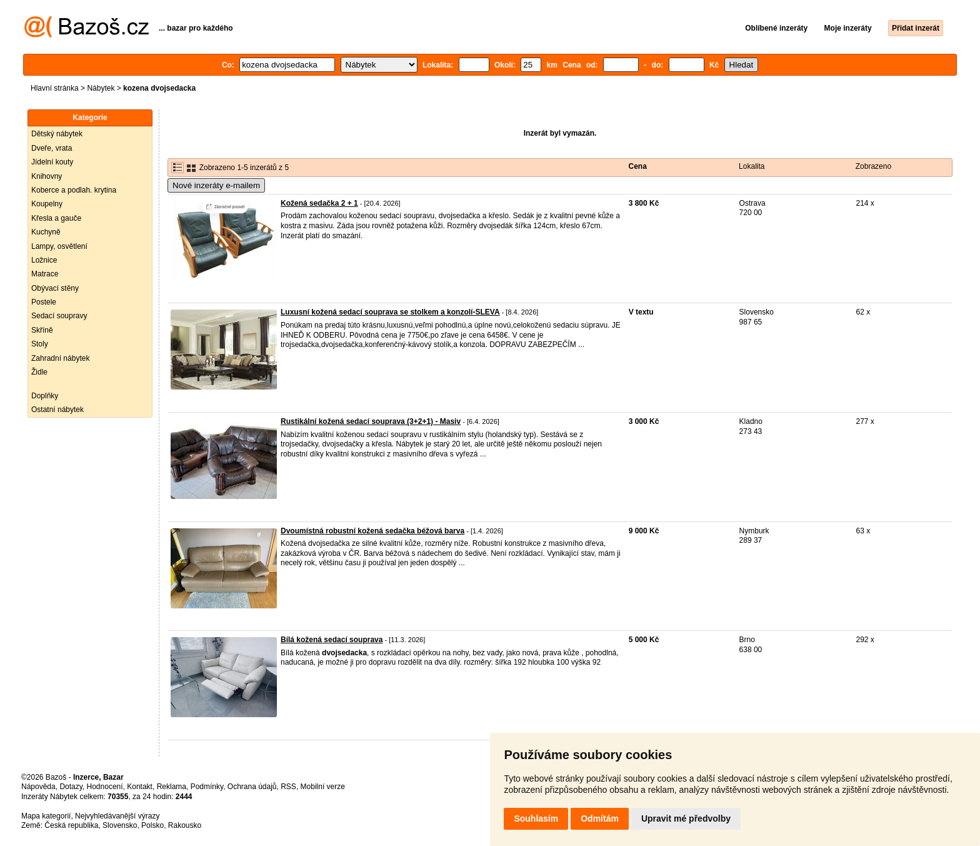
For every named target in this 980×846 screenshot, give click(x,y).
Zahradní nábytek (60, 358)
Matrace (44, 273)
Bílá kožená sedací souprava (331, 639)
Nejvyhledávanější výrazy (117, 816)
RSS (288, 786)
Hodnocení (105, 786)
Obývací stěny (55, 288)
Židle (39, 372)
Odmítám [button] (600, 818)
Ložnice (44, 260)
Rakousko (184, 825)
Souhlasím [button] (536, 818)
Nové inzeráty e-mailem (216, 185)
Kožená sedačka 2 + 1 (319, 203)
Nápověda (38, 786)
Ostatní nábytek (57, 409)
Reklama (171, 786)
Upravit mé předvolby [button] (686, 818)
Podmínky (207, 786)
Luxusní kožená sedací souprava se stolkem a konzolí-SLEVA (390, 312)
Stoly (39, 344)
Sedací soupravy (59, 315)
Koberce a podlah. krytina (73, 190)
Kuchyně (46, 232)
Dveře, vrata (51, 148)
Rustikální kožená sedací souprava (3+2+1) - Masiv (371, 421)
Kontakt (139, 786)
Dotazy (70, 786)
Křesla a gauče (56, 218)
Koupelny (46, 203)
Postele (43, 302)
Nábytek (100, 88)
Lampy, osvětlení (59, 246)
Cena (638, 166)
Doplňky (44, 395)
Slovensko (119, 825)
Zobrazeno (873, 166)
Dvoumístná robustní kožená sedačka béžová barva (372, 530)
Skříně (42, 330)
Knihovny (46, 176)
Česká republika (71, 825)
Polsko (152, 825)
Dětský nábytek (56, 133)
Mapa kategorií (46, 816)
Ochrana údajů (252, 786)
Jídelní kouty (52, 162)
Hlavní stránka (55, 88)
